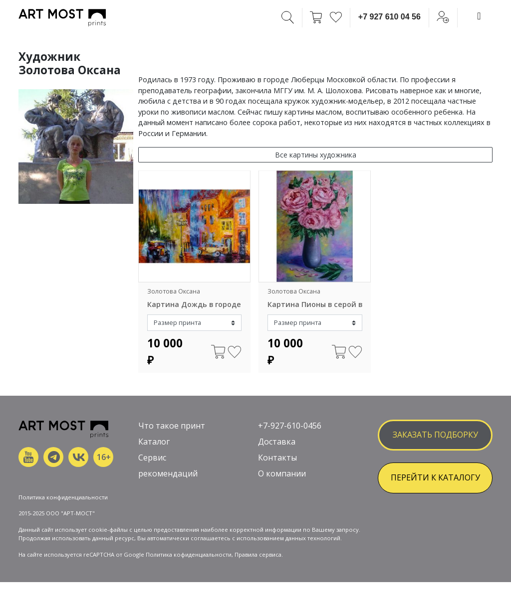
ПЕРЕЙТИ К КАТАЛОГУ (435, 477)
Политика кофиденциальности (189, 554)
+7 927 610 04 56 (389, 16)
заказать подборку (435, 434)
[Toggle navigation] (479, 15)
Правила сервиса (258, 554)
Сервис (152, 457)
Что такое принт (171, 425)
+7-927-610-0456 (289, 425)
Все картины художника (315, 154)
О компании (282, 473)
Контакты (277, 457)
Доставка (276, 441)
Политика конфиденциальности (63, 497)
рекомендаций (168, 473)
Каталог (154, 441)
